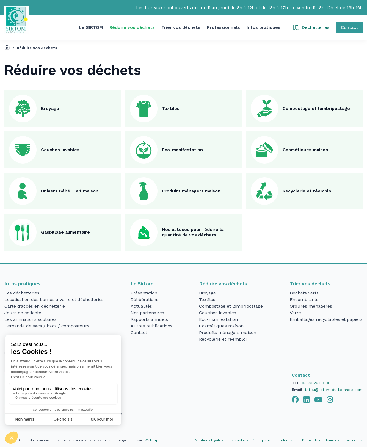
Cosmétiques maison (305, 149)
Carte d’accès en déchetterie (34, 306)
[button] (91, 27)
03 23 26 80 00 (316, 383)
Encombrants (304, 299)
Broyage (50, 108)
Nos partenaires (147, 312)
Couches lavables (60, 149)
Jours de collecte (22, 312)
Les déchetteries (21, 293)
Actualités (141, 306)
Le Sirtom (142, 283)
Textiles (171, 108)
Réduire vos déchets (223, 283)
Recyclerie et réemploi (307, 191)
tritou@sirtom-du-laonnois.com (334, 389)
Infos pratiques (22, 283)
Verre (295, 312)
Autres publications (151, 326)
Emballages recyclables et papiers (326, 319)
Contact (139, 332)
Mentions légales (209, 440)
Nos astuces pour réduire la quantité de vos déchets (192, 232)
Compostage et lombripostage (316, 108)
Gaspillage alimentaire (65, 232)
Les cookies (238, 440)
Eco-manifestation (182, 149)
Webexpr (152, 440)
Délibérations (144, 299)
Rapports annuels (149, 319)
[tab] (295, 399)
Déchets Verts (304, 293)
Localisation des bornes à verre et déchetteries (54, 299)
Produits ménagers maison (191, 191)
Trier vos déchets (310, 283)
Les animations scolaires (30, 319)
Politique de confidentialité (275, 440)
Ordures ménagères (311, 306)
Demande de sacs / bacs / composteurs (46, 326)
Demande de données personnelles (332, 440)
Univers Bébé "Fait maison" (70, 191)
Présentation (144, 293)
